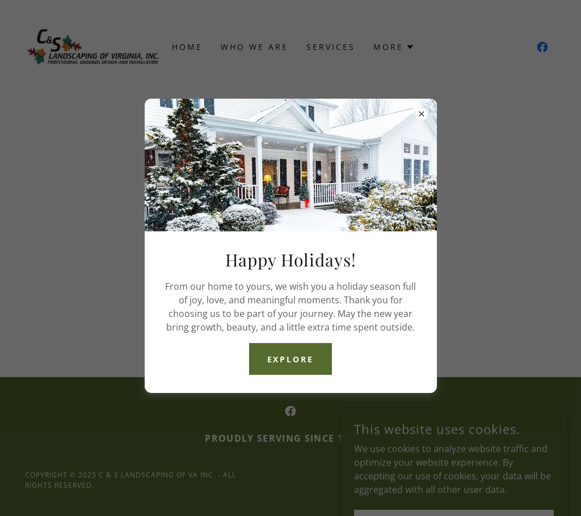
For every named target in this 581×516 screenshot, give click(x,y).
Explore (290, 359)
